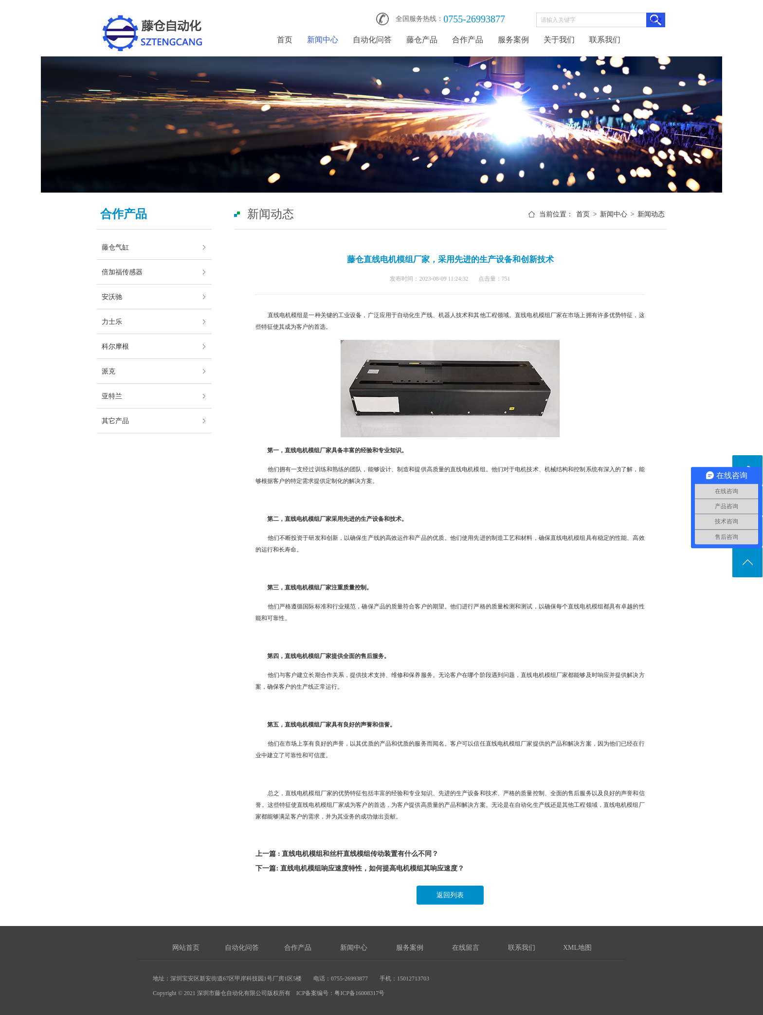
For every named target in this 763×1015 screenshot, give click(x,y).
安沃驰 (112, 297)
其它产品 (115, 421)
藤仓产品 (421, 40)
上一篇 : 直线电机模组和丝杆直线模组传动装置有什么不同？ (346, 853)
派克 (108, 371)
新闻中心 (322, 40)
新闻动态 (651, 214)
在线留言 (465, 947)
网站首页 (186, 947)
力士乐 (112, 321)
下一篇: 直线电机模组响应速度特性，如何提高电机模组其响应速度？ (359, 868)
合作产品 (467, 40)
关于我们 (559, 40)
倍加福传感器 (122, 272)
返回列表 (450, 895)
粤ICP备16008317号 (359, 993)
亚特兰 (112, 396)
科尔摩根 (115, 346)
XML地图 (577, 947)
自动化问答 (372, 40)
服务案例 (513, 40)
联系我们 (604, 40)
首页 (284, 40)
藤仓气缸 (115, 247)
